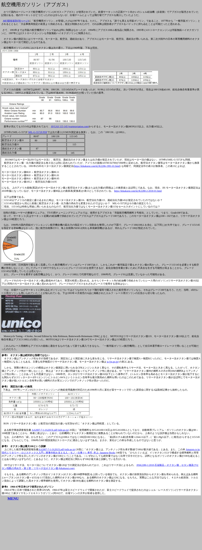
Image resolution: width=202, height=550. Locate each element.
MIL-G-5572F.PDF (37, 132)
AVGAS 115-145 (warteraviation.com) (70, 126)
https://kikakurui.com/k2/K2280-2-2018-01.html (138, 191)
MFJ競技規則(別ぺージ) (15, 20)
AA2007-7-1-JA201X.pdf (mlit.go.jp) (50, 430)
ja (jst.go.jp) (113, 361)
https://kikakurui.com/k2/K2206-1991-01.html (97, 166)
